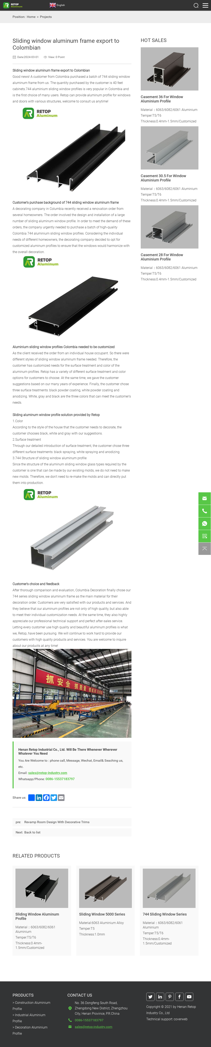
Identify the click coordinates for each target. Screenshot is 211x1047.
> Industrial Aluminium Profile (29, 1018)
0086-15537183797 (60, 779)
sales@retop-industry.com (47, 773)
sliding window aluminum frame (61, 359)
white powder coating (97, 390)
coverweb (181, 1019)
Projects (46, 17)
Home (31, 17)
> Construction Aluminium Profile (31, 1006)
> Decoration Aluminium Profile (30, 1030)
